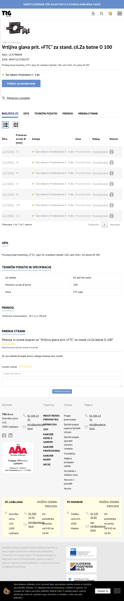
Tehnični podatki (45, 113)
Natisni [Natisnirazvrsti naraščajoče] (114, 138)
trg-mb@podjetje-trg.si (98, 526)
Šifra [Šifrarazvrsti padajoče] (4, 138)
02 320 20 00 (94, 515)
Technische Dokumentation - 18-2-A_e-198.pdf (24, 316)
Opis (26, 113)
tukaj (59, 591)
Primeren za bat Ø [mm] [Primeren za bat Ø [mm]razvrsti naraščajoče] (21, 138)
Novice (67, 488)
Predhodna (93, 224)
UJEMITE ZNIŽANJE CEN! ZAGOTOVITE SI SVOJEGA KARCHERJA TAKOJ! (62, 4)
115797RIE (8, 194)
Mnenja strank (88, 113)
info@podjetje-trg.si (35, 426)
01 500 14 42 (33, 417)
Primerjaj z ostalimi (18, 98)
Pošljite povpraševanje (21, 83)
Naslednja (115, 224)
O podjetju (69, 453)
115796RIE (8, 183)
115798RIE (8, 205)
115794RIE (8, 162)
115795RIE (8, 173)
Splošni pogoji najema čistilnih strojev (72, 428)
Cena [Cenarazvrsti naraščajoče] (78, 138)
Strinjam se (103, 591)
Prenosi (67, 113)
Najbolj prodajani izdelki (69, 462)
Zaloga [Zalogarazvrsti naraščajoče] (36, 138)
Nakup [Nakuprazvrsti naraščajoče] (96, 138)
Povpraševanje (100, 151)
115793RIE (8, 151)
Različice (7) (10, 113)
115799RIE (8, 215)
